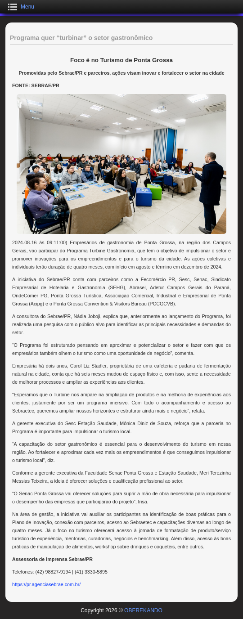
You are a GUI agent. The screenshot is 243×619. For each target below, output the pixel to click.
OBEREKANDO (143, 610)
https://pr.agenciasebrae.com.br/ (46, 584)
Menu (27, 7)
